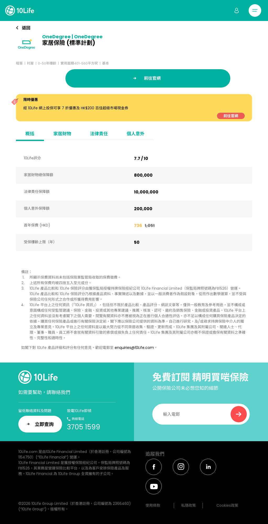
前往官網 (231, 115)
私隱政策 (188, 505)
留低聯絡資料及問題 (34, 410)
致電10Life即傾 (79, 410)
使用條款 (153, 505)
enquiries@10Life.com (134, 347)
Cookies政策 (227, 505)
